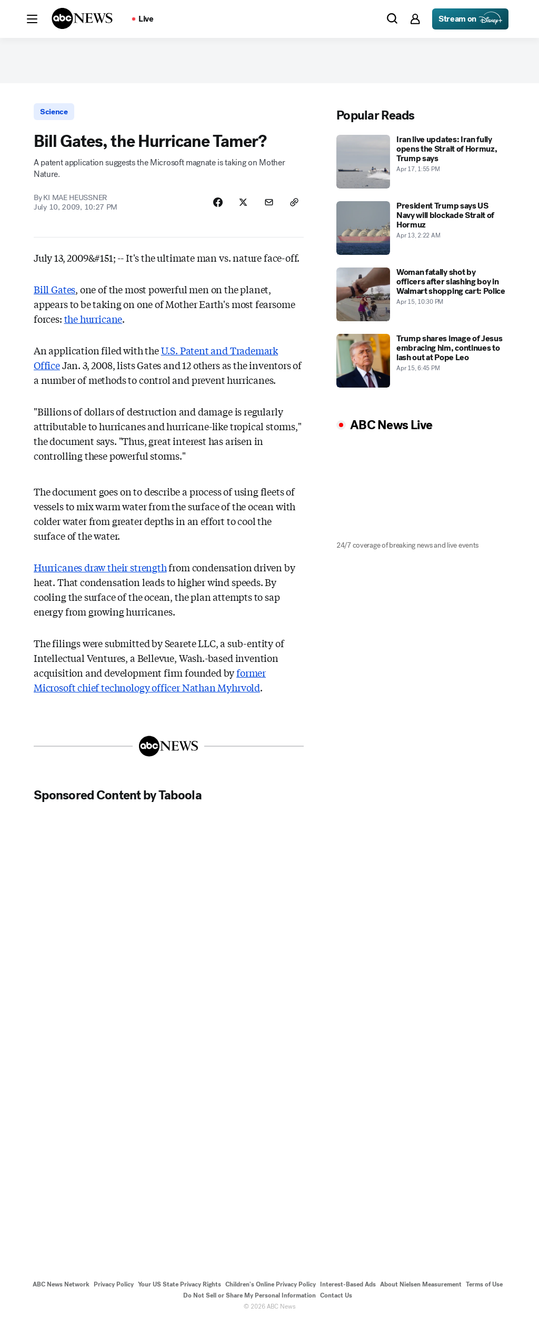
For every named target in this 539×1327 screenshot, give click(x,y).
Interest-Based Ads (348, 1288)
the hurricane (93, 323)
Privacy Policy (114, 1288)
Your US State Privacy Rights (179, 1288)
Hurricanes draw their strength (100, 571)
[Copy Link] (294, 206)
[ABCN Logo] (82, 18)
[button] (32, 18)
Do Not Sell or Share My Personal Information (249, 1299)
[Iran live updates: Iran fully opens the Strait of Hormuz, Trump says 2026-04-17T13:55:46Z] (420, 164)
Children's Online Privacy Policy (270, 1288)
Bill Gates (54, 293)
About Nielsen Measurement (421, 1288)
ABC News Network (61, 1288)
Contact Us (336, 1299)
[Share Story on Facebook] (215, 206)
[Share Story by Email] (267, 206)
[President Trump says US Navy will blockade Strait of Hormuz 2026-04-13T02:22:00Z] (420, 230)
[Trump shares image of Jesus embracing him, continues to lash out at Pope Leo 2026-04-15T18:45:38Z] (420, 363)
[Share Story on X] (241, 206)
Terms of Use (484, 1288)
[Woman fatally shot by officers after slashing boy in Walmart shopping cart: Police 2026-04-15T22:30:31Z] (420, 296)
